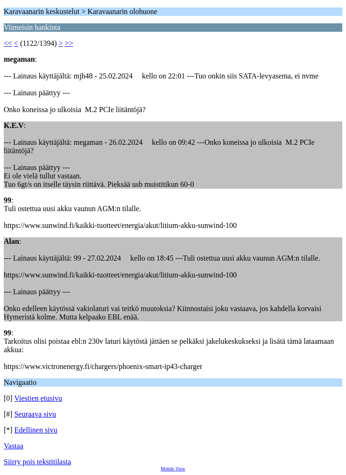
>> (69, 43)
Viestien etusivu (38, 398)
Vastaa (13, 446)
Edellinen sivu (35, 430)
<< (8, 43)
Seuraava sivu (35, 414)
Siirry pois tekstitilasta (37, 462)
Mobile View (173, 468)
